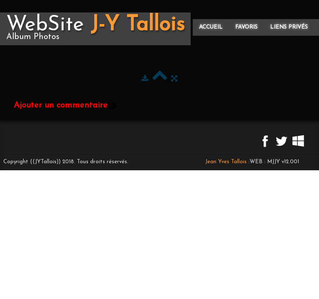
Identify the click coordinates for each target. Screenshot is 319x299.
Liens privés (289, 27)
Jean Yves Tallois (226, 161)
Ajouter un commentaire (61, 105)
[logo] (95, 28)
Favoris (246, 27)
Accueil (211, 27)
